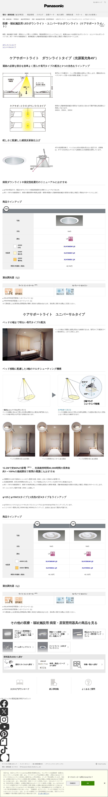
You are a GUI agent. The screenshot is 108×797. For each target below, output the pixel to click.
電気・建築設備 (7, 19)
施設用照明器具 (25, 19)
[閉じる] (104, 783)
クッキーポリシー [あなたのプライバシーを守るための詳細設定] (43, 793)
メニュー (102, 25)
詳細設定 (73, 783)
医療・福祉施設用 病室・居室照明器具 (43, 19)
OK (88, 783)
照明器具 (16, 19)
